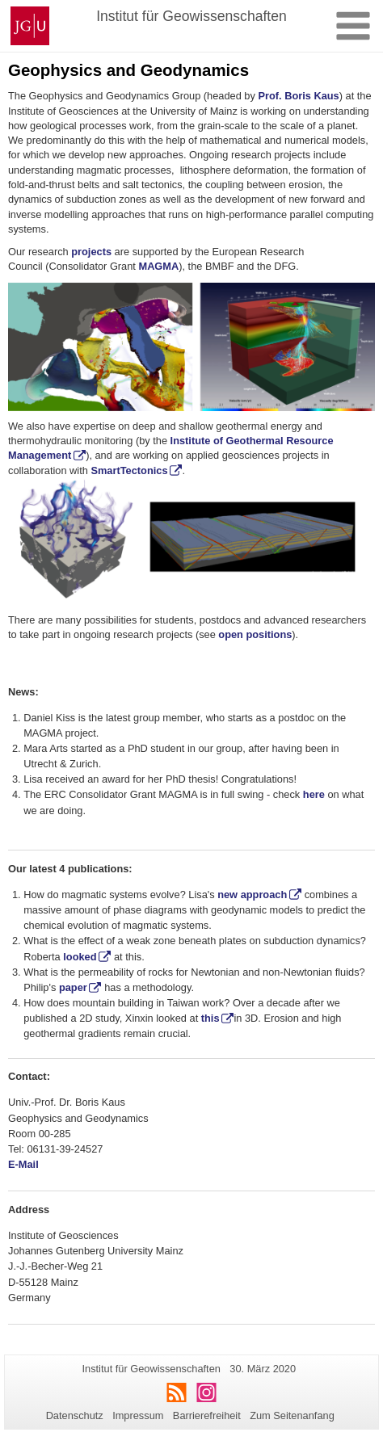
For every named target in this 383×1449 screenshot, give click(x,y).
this (210, 1018)
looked (79, 957)
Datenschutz (74, 1415)
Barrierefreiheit (207, 1415)
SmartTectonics (128, 470)
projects (91, 252)
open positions (255, 634)
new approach (252, 894)
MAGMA (158, 266)
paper (73, 987)
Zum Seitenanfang (292, 1415)
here (314, 794)
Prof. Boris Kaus (298, 96)
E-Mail (24, 1164)
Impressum (137, 1415)
